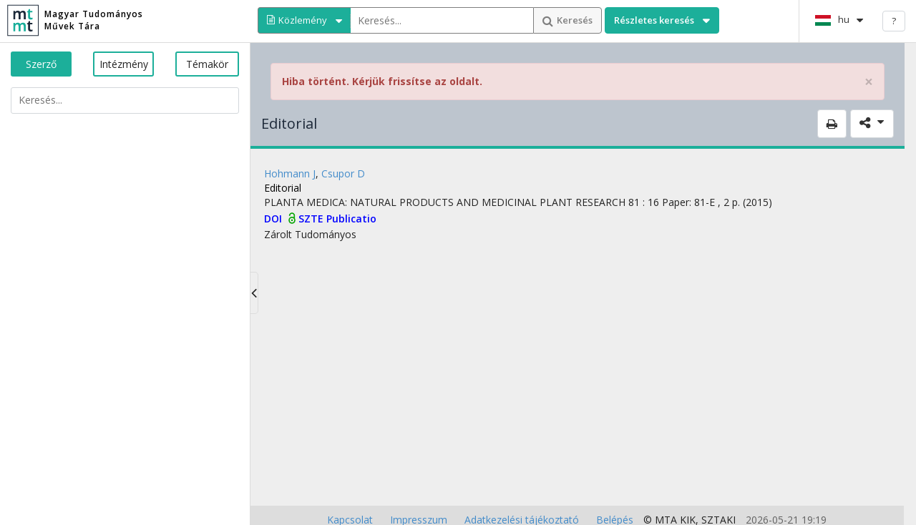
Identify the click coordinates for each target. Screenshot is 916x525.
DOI (274, 218)
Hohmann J (290, 173)
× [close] (868, 81)
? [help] (894, 20)
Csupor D (343, 173)
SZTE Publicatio (337, 218)
